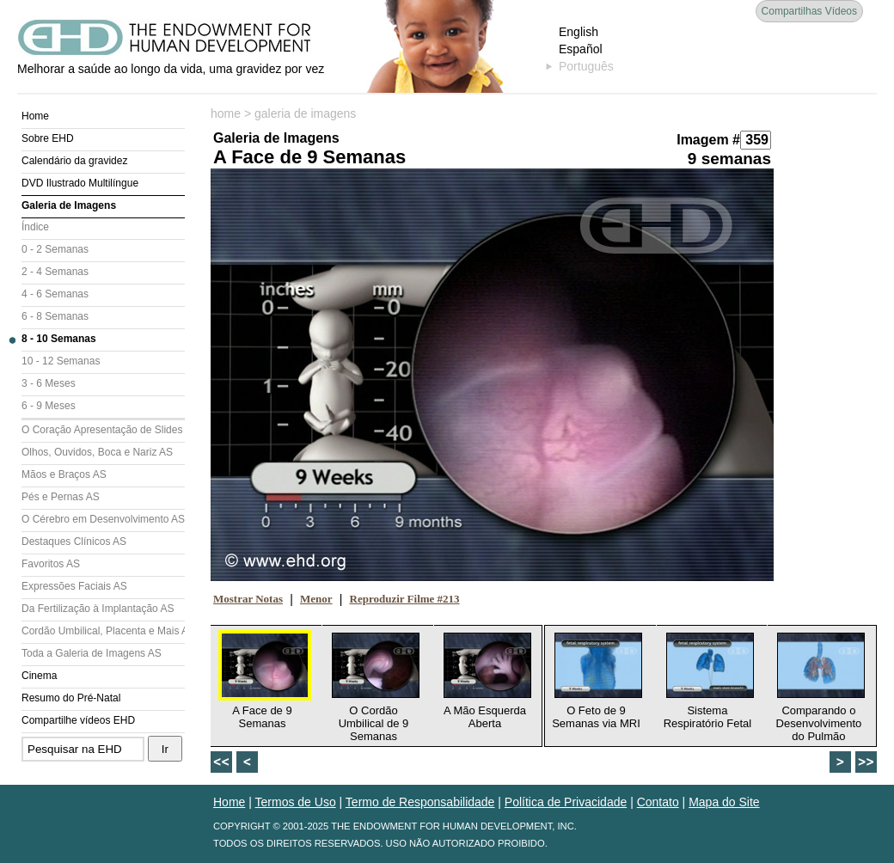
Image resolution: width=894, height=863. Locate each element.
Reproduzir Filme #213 (405, 598)
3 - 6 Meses (48, 383)
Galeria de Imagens (68, 205)
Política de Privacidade (566, 802)
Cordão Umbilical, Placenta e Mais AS (103, 631)
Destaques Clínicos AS (73, 542)
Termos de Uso (295, 802)
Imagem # (708, 139)
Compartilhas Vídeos (809, 11)
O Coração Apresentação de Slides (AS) (103, 430)
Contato (658, 802)
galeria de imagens (305, 113)
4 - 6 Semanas (55, 294)
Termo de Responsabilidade (420, 802)
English (578, 32)
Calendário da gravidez (74, 161)
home (226, 113)
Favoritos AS (50, 564)
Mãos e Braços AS (64, 474)
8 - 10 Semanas (58, 339)
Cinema (39, 676)
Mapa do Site (724, 802)
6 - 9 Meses (48, 406)
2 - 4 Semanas (55, 272)
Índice (35, 227)
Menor (316, 598)
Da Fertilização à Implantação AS (97, 609)
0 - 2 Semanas (55, 249)
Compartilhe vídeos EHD (78, 720)
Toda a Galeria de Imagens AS (91, 653)
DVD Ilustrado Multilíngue (79, 183)
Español (581, 49)
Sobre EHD (47, 138)
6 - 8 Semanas (55, 316)
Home (35, 116)
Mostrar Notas (248, 598)
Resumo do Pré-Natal (70, 698)
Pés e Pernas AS (60, 497)
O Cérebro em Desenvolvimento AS (103, 519)
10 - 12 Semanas (60, 361)
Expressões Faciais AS (74, 586)
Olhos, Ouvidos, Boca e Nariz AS (97, 452)
